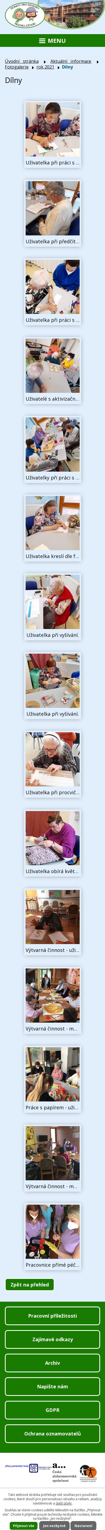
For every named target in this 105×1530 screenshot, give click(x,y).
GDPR (52, 1410)
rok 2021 (45, 67)
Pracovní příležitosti (52, 1315)
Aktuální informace (71, 61)
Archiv (52, 1363)
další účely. (64, 1503)
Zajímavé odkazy (52, 1339)
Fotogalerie (17, 67)
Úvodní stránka (22, 61)
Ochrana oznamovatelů (52, 1433)
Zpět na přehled (30, 1284)
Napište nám (52, 1386)
